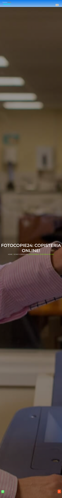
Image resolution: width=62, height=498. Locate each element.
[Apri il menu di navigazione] (57, 5)
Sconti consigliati (21, 254)
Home (10, 254)
